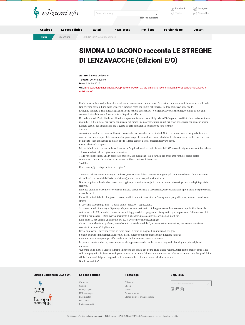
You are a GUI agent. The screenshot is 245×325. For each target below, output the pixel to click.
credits (175, 316)
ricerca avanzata (149, 17)
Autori (97, 29)
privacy (159, 316)
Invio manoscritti (87, 304)
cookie (167, 316)
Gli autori (129, 282)
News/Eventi (122, 29)
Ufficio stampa (86, 293)
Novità (128, 289)
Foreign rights (173, 29)
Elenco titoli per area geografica (139, 297)
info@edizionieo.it (145, 316)
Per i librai (148, 29)
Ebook (128, 286)
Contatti (198, 29)
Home (44, 37)
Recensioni (64, 37)
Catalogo (46, 29)
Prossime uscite (132, 293)
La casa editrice (71, 29)
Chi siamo (83, 282)
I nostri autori (85, 297)
